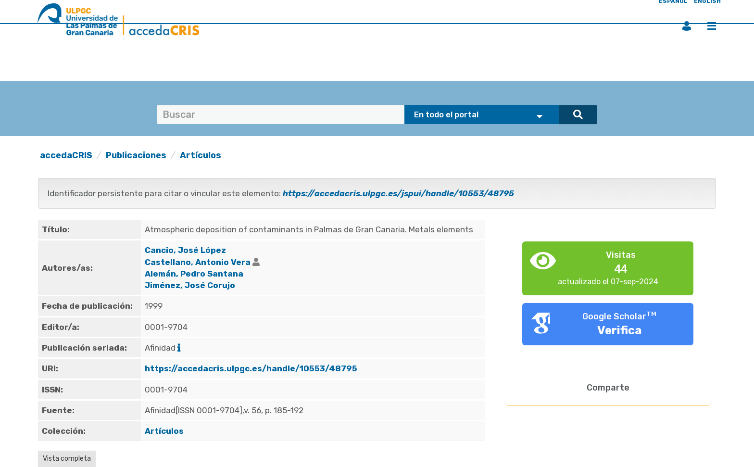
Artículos (200, 155)
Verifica (619, 330)
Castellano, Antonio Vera (198, 262)
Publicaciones (136, 155)
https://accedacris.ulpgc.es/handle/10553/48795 (251, 368)
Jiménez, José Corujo (190, 285)
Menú (711, 26)
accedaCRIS (66, 155)
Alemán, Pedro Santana (194, 273)
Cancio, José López (185, 250)
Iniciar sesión (686, 26)
